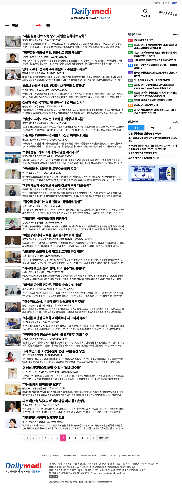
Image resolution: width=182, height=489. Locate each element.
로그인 (174, 3)
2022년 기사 (104, 437)
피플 (48, 25)
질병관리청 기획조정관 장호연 (142, 153)
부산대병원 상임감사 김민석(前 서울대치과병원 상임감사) (152, 139)
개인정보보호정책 (70, 455)
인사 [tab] (136, 127)
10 (82, 437)
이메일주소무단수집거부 (130, 455)
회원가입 (166, 3)
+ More (174, 34)
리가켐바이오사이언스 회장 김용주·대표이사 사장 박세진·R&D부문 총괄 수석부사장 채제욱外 (152, 147)
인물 (15, 25)
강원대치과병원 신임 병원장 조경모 (144, 133)
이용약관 (103, 455)
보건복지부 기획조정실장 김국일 (143, 157)
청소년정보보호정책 (88, 455)
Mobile (53, 476)
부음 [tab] (152, 127)
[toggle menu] (7, 24)
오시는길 (55, 455)
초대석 (39, 25)
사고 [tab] (169, 127)
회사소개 (45, 455)
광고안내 (157, 3)
